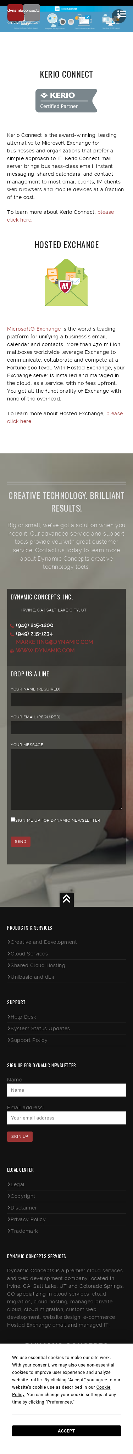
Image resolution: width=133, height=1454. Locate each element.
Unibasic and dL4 (32, 987)
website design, (62, 1328)
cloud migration (43, 1320)
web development (40, 1289)
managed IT (94, 1335)
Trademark (24, 1241)
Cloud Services (29, 964)
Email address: (25, 1118)
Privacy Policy (28, 1230)
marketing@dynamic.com (54, 642)
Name (14, 1090)
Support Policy (29, 1051)
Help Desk (23, 1027)
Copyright (23, 1206)
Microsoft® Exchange (34, 329)
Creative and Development (44, 952)
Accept (66, 1431)
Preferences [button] (59, 1402)
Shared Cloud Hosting (38, 976)
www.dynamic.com (45, 650)
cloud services (105, 1281)
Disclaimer (24, 1218)
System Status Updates (40, 1039)
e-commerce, (100, 1328)
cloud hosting (51, 1312)
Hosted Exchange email (36, 1335)
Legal (18, 1195)
